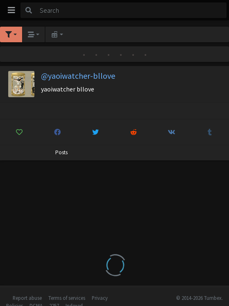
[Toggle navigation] (11, 10)
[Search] (131, 10)
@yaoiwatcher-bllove (78, 76)
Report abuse (27, 298)
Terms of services (66, 298)
